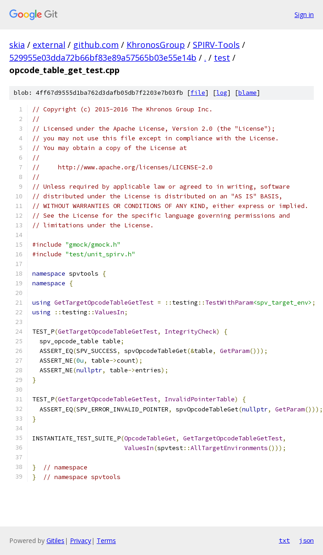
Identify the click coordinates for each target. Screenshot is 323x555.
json (306, 540)
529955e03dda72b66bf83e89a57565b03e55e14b (102, 57)
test (222, 57)
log (221, 93)
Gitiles (55, 540)
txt (284, 540)
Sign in (304, 14)
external (49, 44)
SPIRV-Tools (216, 44)
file (197, 93)
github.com (96, 44)
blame (247, 93)
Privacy (80, 540)
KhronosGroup (156, 44)
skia (17, 44)
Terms (106, 540)
